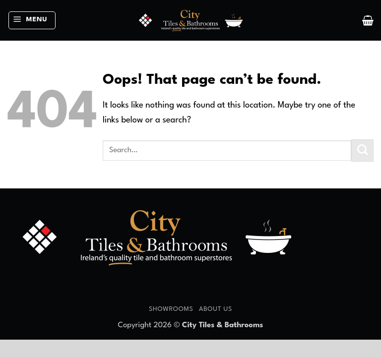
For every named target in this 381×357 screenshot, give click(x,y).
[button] (32, 20)
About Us (215, 309)
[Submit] (362, 150)
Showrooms (171, 309)
